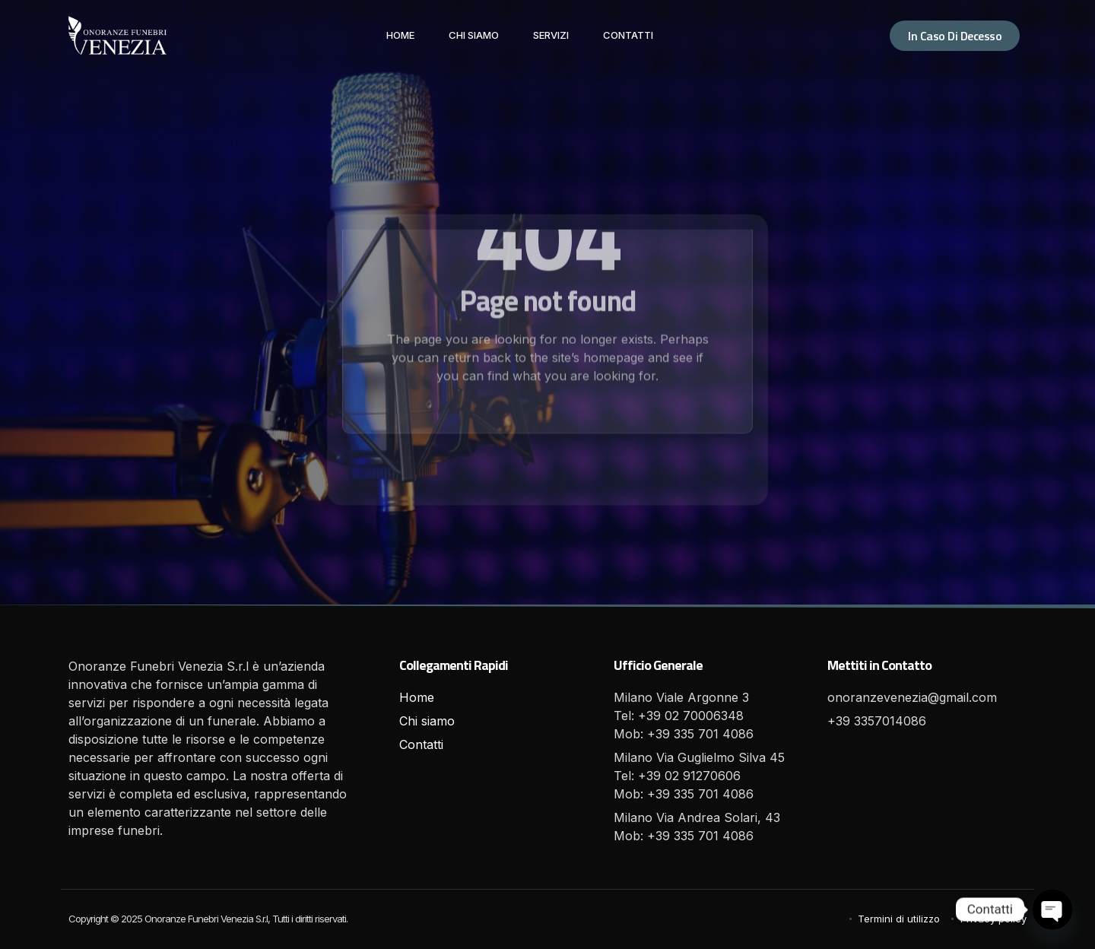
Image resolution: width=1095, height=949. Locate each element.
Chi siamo (474, 35)
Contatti (628, 35)
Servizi (551, 35)
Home (400, 35)
